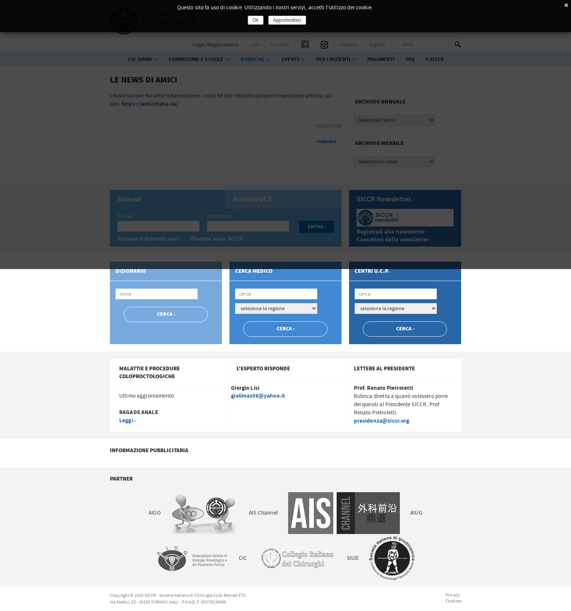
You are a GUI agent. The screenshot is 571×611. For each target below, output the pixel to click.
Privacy (452, 595)
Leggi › (127, 421)
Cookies (453, 601)
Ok (256, 20)
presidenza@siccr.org (382, 421)
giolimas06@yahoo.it (258, 396)
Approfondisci (287, 20)
